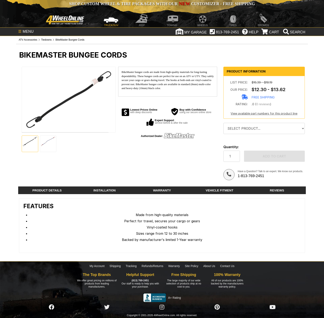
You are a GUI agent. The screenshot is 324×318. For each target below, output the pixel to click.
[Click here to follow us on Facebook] (51, 307)
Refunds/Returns (152, 266)
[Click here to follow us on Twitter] (107, 307)
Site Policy (191, 266)
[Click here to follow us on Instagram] (162, 307)
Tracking (131, 266)
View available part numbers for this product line (264, 113)
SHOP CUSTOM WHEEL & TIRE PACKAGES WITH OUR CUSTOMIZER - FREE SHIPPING (162, 3)
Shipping (115, 266)
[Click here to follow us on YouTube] (272, 307)
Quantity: (231, 147)
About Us (209, 266)
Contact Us (227, 266)
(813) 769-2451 (140, 280)
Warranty (174, 266)
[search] (293, 32)
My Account (97, 266)
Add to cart (274, 156)
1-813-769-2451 (251, 176)
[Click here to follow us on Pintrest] (217, 307)
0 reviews (263, 104)
